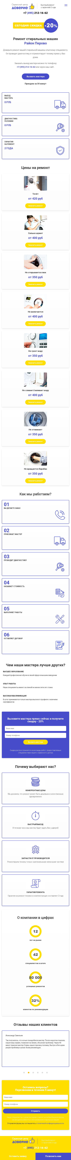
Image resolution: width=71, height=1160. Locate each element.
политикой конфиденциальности (50, 1123)
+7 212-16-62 (35, 12)
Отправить (35, 1111)
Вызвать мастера (35, 76)
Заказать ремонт (35, 206)
